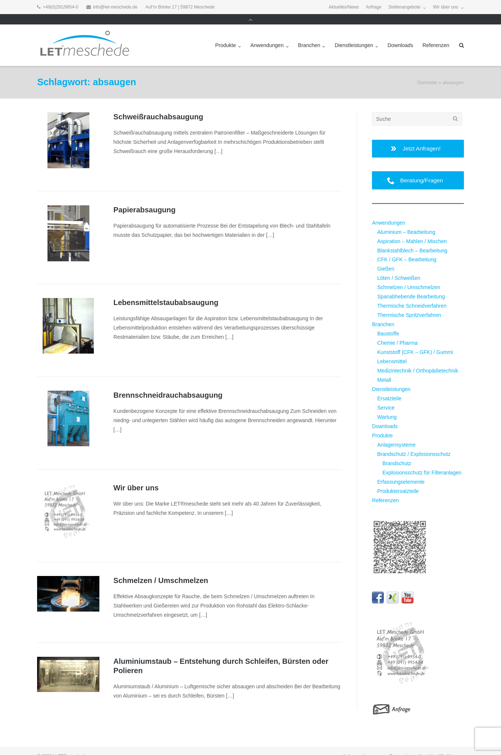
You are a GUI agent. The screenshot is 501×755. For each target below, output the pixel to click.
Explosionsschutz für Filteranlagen (421, 462)
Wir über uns (445, 7)
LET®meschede (71, 745)
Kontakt (426, 745)
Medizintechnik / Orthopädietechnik (417, 360)
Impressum (374, 745)
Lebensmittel (391, 351)
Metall (384, 369)
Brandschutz (396, 453)
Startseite (427, 72)
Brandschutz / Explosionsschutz (414, 444)
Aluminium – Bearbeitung (406, 222)
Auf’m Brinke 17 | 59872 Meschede (180, 7)
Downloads (400, 35)
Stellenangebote (404, 7)
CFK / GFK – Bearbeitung (406, 249)
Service (386, 397)
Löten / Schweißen (398, 268)
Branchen (309, 35)
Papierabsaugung (144, 199)
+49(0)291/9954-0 (60, 7)
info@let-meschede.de (115, 7)
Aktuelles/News (344, 7)
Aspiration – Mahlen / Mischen (412, 231)
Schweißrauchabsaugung (158, 106)
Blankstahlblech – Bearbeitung (412, 240)
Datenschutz (401, 745)
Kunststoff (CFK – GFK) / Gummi (415, 342)
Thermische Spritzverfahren (409, 305)
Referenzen (435, 35)
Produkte (225, 35)
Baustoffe (388, 323)
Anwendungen (267, 35)
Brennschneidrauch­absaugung (168, 385)
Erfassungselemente (401, 471)
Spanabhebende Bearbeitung (411, 286)
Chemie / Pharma (397, 332)
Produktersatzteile (398, 481)
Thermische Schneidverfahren (411, 295)
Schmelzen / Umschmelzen (160, 570)
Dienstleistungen (353, 35)
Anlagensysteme (396, 434)
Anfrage (374, 7)
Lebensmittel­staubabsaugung (165, 292)
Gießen (385, 258)
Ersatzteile (389, 388)
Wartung (386, 407)
